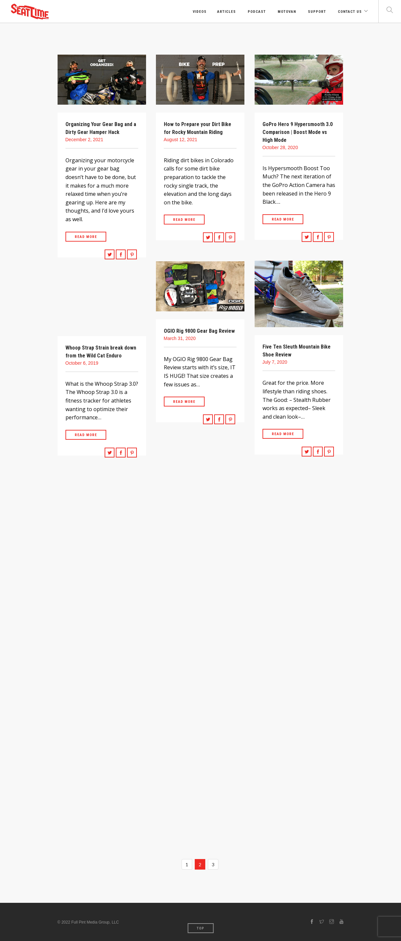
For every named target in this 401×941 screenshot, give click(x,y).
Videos (199, 12)
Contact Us (349, 12)
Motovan (286, 12)
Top (200, 928)
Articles (226, 12)
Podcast (256, 12)
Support (316, 12)
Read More (86, 237)
